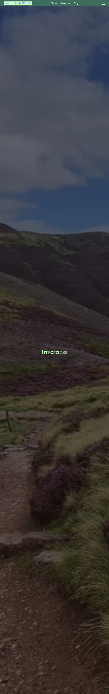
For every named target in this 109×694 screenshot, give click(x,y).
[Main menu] (102, 3)
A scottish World (18, 3)
